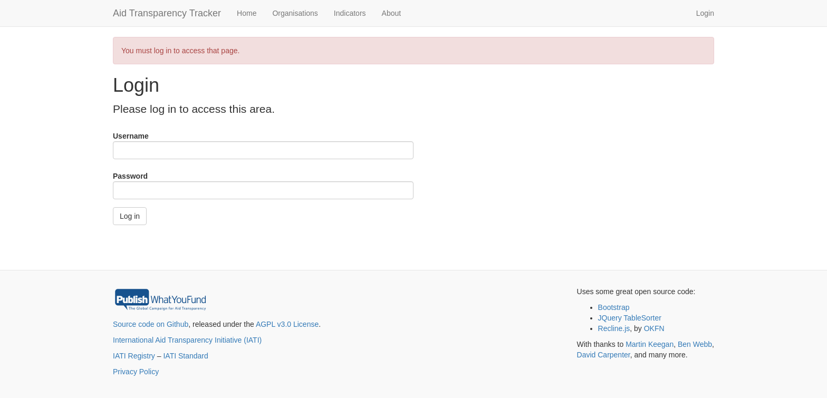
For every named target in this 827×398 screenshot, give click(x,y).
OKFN (654, 328)
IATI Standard (185, 356)
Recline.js (614, 328)
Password (130, 176)
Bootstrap (614, 307)
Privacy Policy (136, 371)
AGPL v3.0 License (287, 324)
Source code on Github (150, 324)
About (391, 13)
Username (131, 136)
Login (705, 13)
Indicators (350, 13)
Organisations (295, 13)
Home (246, 13)
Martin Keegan (650, 344)
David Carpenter (603, 355)
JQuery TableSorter (629, 318)
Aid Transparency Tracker (167, 13)
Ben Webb (695, 344)
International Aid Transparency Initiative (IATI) (187, 340)
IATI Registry (134, 356)
